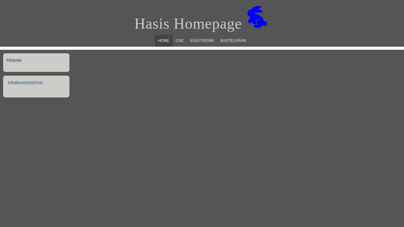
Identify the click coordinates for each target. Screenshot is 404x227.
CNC (180, 40)
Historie (14, 60)
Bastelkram (233, 40)
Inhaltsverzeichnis (25, 82)
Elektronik (202, 40)
